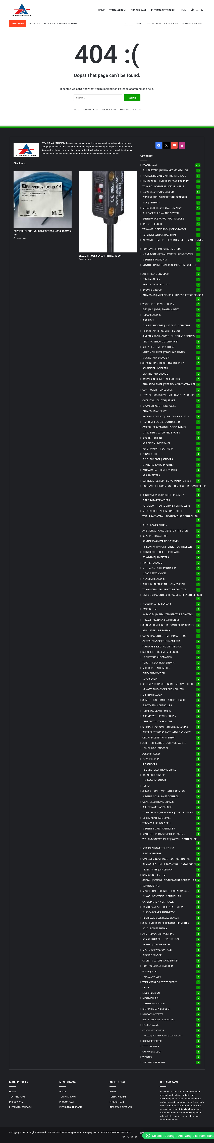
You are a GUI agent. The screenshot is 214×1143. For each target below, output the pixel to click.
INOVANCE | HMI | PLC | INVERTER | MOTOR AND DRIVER (172, 240)
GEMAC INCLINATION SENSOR (158, 737)
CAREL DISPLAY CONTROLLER (158, 901)
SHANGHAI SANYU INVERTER (158, 464)
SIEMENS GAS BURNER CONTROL (160, 796)
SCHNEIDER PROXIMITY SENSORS (160, 652)
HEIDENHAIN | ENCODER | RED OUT (161, 331)
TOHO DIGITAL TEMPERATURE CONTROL (164, 589)
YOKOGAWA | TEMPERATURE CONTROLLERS (166, 505)
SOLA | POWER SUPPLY (154, 928)
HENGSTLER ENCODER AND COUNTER (163, 689)
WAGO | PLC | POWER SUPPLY (158, 304)
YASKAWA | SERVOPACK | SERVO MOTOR (164, 229)
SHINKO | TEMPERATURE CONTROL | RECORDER (168, 625)
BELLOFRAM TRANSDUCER (157, 807)
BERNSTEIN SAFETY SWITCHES (158, 1019)
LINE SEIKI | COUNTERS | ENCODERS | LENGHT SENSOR (172, 595)
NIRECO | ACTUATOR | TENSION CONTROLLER (167, 546)
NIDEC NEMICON (151, 992)
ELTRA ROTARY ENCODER (156, 500)
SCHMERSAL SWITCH (153, 1003)
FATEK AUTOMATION (153, 673)
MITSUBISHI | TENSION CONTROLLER (162, 511)
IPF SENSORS (149, 764)
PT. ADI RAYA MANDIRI (59, 1132)
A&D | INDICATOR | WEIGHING (158, 934)
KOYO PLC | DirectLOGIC (155, 536)
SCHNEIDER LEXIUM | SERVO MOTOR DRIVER (166, 480)
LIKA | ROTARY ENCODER (155, 373)
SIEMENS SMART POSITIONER (158, 828)
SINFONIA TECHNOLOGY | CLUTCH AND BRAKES (168, 336)
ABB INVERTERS (151, 475)
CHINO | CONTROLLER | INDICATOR (161, 552)
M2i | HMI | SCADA (152, 694)
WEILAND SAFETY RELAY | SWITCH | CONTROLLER (169, 839)
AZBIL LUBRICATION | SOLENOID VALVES (164, 743)
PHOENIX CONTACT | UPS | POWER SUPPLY (165, 416)
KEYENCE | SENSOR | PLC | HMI (159, 234)
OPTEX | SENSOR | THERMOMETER (161, 641)
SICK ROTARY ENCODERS (156, 357)
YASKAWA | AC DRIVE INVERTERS (160, 470)
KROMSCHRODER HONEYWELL (159, 406)
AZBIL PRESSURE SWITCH (156, 630)
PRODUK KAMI (138, 10)
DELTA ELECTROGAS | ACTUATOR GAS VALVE (166, 732)
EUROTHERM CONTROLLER (157, 705)
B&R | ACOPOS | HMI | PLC (156, 284)
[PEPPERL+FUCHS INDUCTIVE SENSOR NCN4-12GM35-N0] (43, 199)
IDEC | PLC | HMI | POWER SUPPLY (160, 309)
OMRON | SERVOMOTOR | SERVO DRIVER (164, 427)
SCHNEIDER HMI (151, 885)
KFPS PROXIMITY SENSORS (157, 721)
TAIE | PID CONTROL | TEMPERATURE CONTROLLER (170, 516)
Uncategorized (149, 971)
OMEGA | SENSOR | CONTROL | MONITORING (166, 859)
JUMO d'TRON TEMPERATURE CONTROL (164, 791)
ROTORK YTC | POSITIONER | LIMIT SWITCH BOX (168, 684)
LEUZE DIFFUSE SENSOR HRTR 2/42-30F (100, 255)
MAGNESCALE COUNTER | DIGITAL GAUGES (165, 891)
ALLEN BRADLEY (151, 753)
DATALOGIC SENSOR (153, 775)
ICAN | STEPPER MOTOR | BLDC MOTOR (163, 834)
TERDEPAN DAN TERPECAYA (117, 1132)
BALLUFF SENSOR (152, 224)
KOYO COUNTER (150, 1046)
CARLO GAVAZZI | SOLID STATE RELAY (163, 907)
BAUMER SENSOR (152, 290)
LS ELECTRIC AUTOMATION (157, 657)
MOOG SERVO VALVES (154, 573)
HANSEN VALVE (150, 1025)
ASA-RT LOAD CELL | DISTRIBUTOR (161, 939)
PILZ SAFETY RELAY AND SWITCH (160, 213)
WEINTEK (147, 1057)
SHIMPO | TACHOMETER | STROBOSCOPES (165, 727)
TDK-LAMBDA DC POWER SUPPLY (159, 982)
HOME (101, 10)
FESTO (146, 785)
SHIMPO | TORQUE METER (156, 944)
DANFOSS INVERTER (153, 1014)
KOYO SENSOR (150, 678)
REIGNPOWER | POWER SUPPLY (159, 716)
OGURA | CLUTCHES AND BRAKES (160, 960)
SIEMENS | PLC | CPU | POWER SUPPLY (163, 363)
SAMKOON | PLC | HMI (154, 875)
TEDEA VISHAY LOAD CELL (156, 823)
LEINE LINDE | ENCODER (155, 748)
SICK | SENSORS (151, 202)
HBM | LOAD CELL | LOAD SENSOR (160, 917)
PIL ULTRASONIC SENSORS (157, 603)
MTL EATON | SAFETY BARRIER (159, 568)
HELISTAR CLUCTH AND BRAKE (159, 769)
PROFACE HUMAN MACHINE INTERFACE (164, 175)
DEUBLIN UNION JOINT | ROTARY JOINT (163, 584)
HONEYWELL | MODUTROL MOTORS (161, 249)
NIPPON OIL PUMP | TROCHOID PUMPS (163, 352)
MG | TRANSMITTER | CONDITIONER (168, 254)
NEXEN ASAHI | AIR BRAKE (156, 818)
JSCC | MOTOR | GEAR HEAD (157, 448)
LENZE (145, 987)
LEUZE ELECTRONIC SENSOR (158, 192)
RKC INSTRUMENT (152, 438)
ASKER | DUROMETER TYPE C (158, 848)
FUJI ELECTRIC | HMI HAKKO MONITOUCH (165, 170)
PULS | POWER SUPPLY (154, 525)
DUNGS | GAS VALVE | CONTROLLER (161, 896)
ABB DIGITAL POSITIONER (156, 443)
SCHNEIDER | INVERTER (155, 368)
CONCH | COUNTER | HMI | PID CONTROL (164, 636)
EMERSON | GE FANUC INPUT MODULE (163, 218)
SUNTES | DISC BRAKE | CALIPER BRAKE (163, 700)
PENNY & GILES (150, 454)
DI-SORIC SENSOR (152, 955)
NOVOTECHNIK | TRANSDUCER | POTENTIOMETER (169, 265)
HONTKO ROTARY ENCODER (157, 966)
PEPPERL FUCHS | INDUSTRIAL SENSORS (164, 197)
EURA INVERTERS (151, 853)
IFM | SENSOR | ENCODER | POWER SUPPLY (165, 181)
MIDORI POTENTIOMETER (156, 668)
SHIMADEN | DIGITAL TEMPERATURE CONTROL (167, 614)
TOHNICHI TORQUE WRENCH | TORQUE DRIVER (167, 812)
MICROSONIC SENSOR (154, 780)
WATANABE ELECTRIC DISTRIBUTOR (162, 646)
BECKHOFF (148, 320)
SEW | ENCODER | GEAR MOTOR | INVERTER (165, 923)
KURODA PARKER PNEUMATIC (158, 912)
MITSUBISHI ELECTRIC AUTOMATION (162, 208)
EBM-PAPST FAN (151, 279)
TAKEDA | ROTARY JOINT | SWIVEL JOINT (163, 1035)
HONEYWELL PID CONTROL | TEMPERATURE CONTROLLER (174, 486)
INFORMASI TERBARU (163, 10)
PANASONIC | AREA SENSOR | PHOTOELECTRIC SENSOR (172, 295)
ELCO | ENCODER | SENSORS (157, 459)
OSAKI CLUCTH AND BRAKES (158, 802)
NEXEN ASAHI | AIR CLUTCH (157, 869)
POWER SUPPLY (151, 759)
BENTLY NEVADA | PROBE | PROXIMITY (163, 495)
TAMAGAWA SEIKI (151, 976)
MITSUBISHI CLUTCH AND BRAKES (161, 432)
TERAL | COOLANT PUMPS (156, 711)
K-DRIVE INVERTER (152, 1041)
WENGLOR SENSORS (153, 579)
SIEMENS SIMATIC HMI (154, 259)
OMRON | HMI (149, 609)
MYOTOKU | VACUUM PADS (157, 950)
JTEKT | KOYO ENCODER (155, 274)
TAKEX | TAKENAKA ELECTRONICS (161, 620)
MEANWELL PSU (150, 998)
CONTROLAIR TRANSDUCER (157, 389)
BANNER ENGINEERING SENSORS (160, 541)
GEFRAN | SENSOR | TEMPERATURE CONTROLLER (169, 880)
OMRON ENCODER (151, 1051)
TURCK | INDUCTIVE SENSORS (158, 662)
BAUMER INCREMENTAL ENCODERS (161, 379)
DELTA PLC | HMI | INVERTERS (158, 347)
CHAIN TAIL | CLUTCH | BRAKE (158, 400)
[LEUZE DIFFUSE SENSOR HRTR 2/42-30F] (108, 211)
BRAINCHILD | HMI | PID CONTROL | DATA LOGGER (169, 864)
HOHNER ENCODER (152, 562)
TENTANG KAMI (117, 10)
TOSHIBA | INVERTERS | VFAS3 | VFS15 (163, 186)
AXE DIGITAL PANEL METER (165, 530)
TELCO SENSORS (151, 315)
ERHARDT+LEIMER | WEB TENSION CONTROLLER (168, 384)
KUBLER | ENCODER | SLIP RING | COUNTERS (166, 325)
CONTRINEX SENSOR (153, 1030)
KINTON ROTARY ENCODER (156, 1008)
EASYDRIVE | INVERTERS (155, 557)
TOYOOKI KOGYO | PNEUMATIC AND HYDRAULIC (168, 395)
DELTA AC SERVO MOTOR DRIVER (160, 341)
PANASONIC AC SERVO (154, 411)
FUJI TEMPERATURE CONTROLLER (161, 422)
